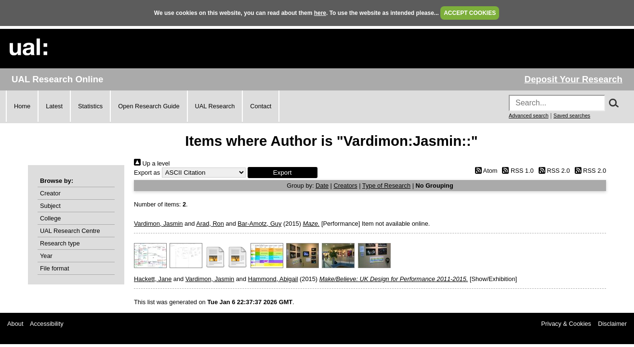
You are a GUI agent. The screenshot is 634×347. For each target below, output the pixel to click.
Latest (54, 106)
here (320, 13)
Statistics (90, 106)
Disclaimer (612, 323)
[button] (282, 172)
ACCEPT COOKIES (470, 13)
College (50, 218)
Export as (147, 172)
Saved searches (572, 115)
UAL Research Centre (70, 230)
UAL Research (215, 106)
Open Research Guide (148, 106)
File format (54, 268)
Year (46, 255)
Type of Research (386, 185)
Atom (484, 170)
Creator (50, 193)
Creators (345, 185)
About (15, 323)
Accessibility (47, 323)
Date (322, 185)
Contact (260, 106)
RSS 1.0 (516, 170)
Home (22, 106)
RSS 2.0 (552, 170)
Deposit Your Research (573, 79)
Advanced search (528, 115)
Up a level (152, 163)
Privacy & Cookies (566, 323)
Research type (60, 243)
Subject (50, 205)
